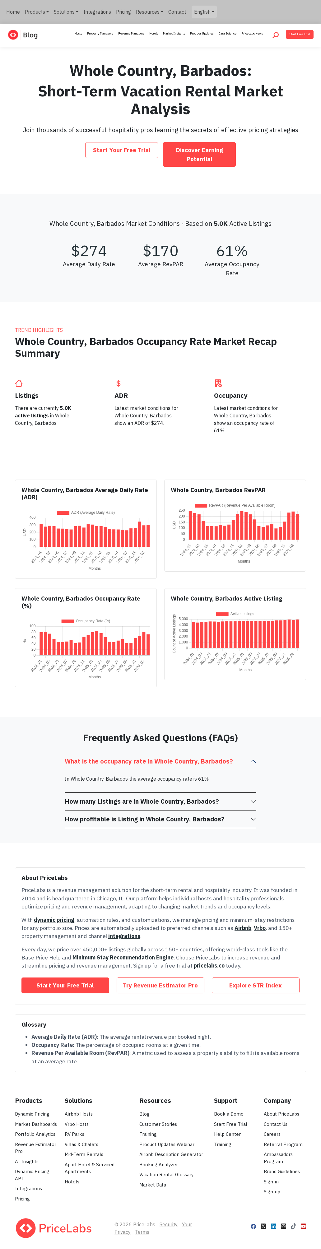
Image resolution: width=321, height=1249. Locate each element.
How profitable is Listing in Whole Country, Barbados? (145, 819)
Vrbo (260, 927)
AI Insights (27, 1161)
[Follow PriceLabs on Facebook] (253, 1226)
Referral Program (283, 1144)
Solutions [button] (64, 12)
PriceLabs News (252, 33)
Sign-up (272, 1192)
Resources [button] (148, 12)
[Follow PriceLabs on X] (263, 1226)
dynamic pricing (54, 919)
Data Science (227, 33)
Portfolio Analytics (35, 1134)
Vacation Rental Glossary (166, 1174)
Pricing (123, 12)
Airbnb (243, 927)
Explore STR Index (255, 985)
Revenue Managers (131, 33)
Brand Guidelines (282, 1171)
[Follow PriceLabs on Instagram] (283, 1226)
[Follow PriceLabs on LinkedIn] (273, 1226)
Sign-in (271, 1182)
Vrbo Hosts (77, 1124)
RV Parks (74, 1134)
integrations (124, 936)
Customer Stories (158, 1124)
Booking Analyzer (158, 1165)
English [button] (202, 12)
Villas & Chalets (81, 1144)
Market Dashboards (36, 1124)
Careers (272, 1134)
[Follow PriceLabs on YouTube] (303, 1226)
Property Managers (100, 33)
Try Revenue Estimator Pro (160, 985)
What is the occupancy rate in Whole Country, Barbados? (149, 761)
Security (169, 1224)
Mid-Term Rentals (84, 1154)
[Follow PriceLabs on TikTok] (293, 1226)
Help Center (227, 1134)
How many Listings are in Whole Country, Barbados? (142, 801)
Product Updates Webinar (166, 1144)
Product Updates (201, 33)
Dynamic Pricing (32, 1114)
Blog (144, 1114)
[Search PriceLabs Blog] (275, 35)
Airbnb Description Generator (171, 1154)
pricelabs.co (209, 965)
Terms (142, 1232)
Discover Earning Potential (199, 154)
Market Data (152, 1185)
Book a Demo (229, 1114)
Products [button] (35, 12)
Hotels (153, 33)
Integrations (97, 12)
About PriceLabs (281, 1114)
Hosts (78, 33)
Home (13, 12)
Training (148, 1134)
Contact (177, 12)
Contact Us (275, 1124)
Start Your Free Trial (122, 150)
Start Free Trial (299, 34)
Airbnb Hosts (79, 1114)
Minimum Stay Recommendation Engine (123, 957)
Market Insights (174, 33)
